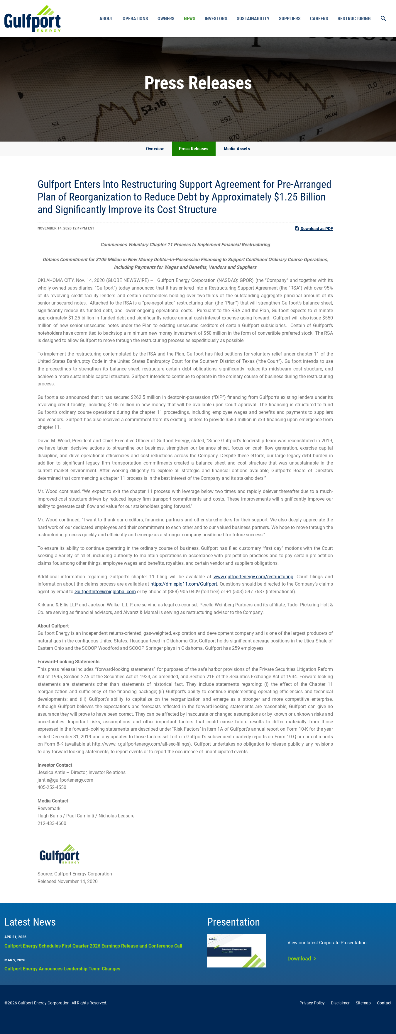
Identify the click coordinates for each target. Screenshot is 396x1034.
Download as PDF (314, 241)
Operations (135, 18)
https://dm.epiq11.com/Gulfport (183, 597)
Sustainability (253, 18)
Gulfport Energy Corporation (44, 1015)
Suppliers (290, 18)
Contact (384, 1016)
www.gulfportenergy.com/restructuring (253, 589)
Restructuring (354, 18)
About (106, 18)
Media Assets (237, 161)
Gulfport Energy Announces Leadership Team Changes (62, 981)
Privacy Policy (312, 1016)
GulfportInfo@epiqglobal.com (105, 604)
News (189, 18)
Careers (319, 18)
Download (299, 971)
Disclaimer (340, 1016)
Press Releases (193, 161)
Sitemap (363, 1016)
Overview (155, 161)
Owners (166, 18)
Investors (216, 18)
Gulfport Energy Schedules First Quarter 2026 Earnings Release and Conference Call (93, 958)
